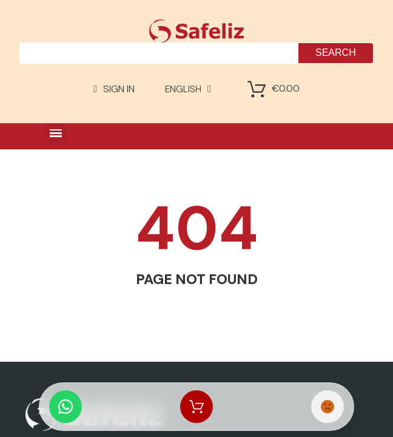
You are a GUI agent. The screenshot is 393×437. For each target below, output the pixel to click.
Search (335, 52)
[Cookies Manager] (327, 406)
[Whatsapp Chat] (65, 406)
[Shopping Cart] (256, 89)
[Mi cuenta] (114, 89)
